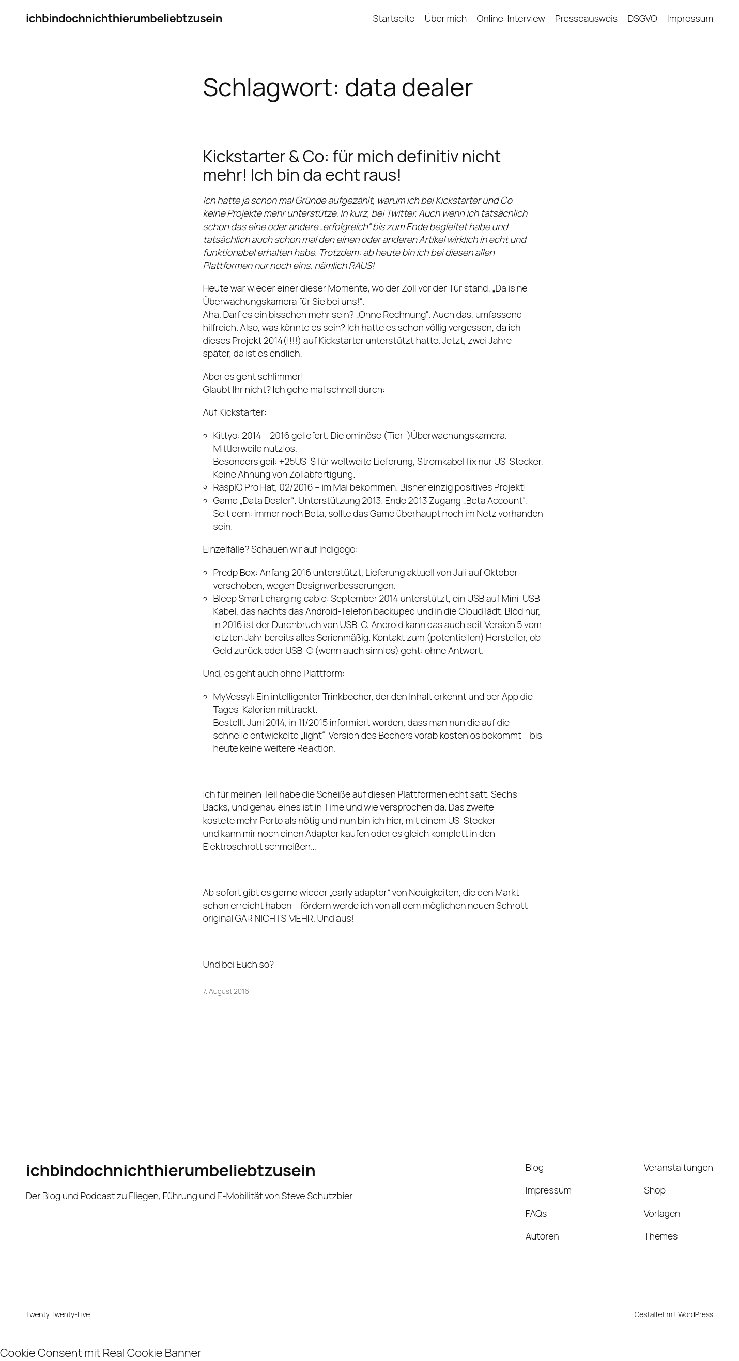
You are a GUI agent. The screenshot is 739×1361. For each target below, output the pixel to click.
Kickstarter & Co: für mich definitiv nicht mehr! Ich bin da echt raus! (352, 165)
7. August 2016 (226, 991)
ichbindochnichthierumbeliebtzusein (124, 18)
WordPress (695, 1314)
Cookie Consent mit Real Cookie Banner (101, 1352)
